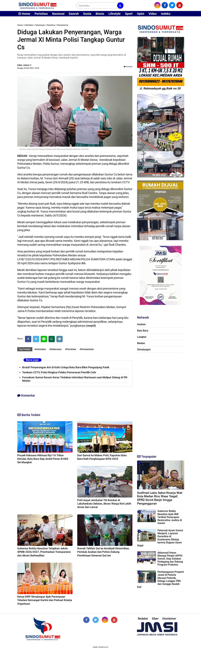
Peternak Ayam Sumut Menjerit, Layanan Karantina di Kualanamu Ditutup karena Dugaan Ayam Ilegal (160, 538)
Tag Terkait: (25, 349)
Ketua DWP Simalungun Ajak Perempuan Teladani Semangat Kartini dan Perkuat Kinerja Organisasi (44, 600)
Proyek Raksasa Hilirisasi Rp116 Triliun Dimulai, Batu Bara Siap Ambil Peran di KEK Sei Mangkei (42, 459)
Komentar (128, 66)
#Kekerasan (55, 349)
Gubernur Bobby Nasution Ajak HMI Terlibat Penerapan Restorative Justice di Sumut (170, 517)
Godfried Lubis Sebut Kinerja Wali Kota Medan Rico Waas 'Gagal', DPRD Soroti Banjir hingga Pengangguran (159, 498)
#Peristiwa (70, 349)
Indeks (165, 14)
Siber (155, 618)
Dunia (87, 14)
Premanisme (62, 25)
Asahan (141, 324)
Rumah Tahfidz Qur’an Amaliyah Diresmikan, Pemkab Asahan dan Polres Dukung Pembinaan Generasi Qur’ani (103, 552)
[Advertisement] (160, 402)
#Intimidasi (40, 349)
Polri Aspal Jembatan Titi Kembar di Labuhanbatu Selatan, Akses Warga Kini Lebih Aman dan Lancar (104, 504)
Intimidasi (28, 25)
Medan (141, 343)
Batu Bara (142, 330)
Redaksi (143, 618)
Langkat (141, 336)
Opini (140, 14)
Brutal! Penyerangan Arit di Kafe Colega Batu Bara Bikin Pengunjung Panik (65, 367)
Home (24, 14)
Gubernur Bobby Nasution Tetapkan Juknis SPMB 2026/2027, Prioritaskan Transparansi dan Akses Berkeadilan (44, 552)
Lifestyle (115, 14)
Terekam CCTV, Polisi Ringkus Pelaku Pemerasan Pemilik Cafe (59, 372)
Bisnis (100, 14)
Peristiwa (41, 14)
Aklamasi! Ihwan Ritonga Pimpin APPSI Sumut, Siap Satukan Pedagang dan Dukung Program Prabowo (170, 558)
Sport (129, 14)
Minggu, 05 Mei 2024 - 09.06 (28, 68)
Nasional (58, 14)
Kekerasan (40, 25)
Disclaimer (169, 618)
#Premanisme (87, 349)
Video (153, 14)
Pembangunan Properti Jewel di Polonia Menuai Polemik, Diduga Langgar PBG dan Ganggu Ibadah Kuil (160, 579)
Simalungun (144, 349)
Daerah (74, 14)
